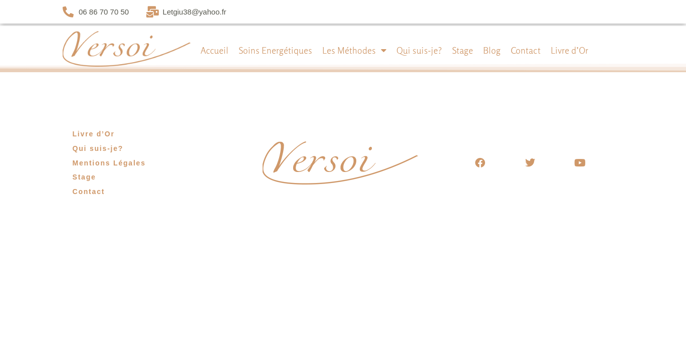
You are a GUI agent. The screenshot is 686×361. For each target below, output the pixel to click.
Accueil (214, 50)
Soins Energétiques (275, 50)
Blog (492, 50)
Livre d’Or (569, 50)
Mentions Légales (109, 163)
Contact (526, 50)
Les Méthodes (354, 50)
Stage (462, 50)
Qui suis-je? (419, 50)
